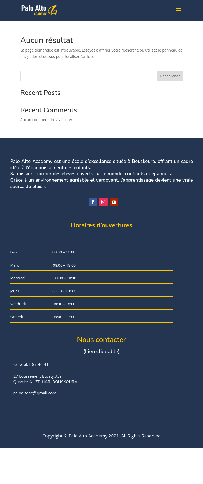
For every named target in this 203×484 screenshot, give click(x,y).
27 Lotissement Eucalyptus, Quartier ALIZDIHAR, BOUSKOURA (45, 411)
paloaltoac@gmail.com (34, 425)
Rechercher (170, 76)
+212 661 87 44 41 (31, 396)
